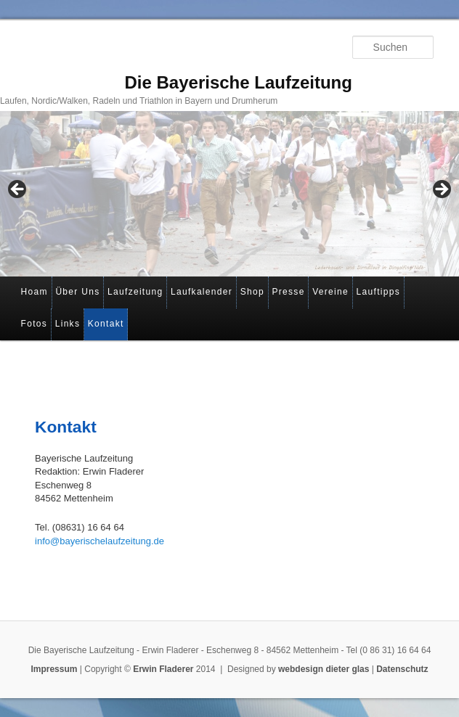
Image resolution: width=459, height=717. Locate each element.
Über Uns (77, 292)
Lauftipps (378, 292)
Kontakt (106, 324)
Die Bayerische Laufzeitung (238, 82)
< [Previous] (18, 190)
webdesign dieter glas (323, 669)
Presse (288, 292)
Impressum (54, 669)
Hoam (34, 292)
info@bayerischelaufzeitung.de (99, 541)
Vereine (330, 292)
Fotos (34, 324)
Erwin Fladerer (163, 669)
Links (68, 324)
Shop (252, 292)
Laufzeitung (135, 292)
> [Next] (441, 190)
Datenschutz (402, 669)
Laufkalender (201, 292)
